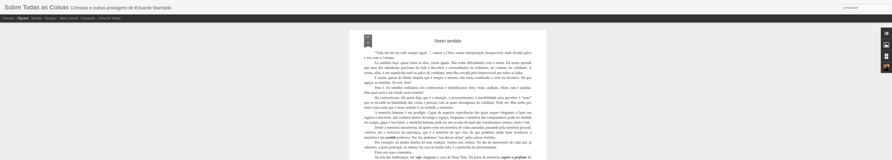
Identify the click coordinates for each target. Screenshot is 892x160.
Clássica (8, 18)
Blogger (464, 157)
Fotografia (88, 18)
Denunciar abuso (478, 157)
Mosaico (50, 18)
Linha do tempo (109, 18)
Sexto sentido (447, 23)
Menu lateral (69, 18)
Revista (36, 18)
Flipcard (22, 18)
